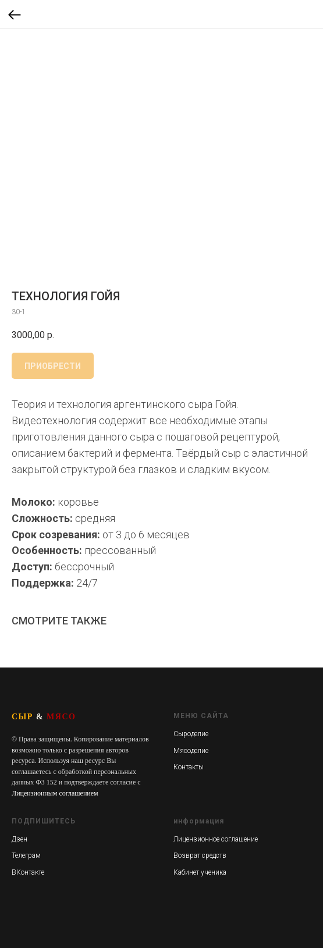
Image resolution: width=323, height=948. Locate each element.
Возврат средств (199, 855)
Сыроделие (190, 734)
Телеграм (26, 855)
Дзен (19, 839)
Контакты (188, 767)
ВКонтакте (28, 872)
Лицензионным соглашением (55, 793)
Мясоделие (190, 751)
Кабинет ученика (199, 872)
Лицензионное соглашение (215, 839)
